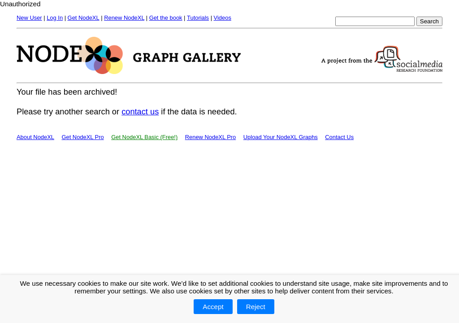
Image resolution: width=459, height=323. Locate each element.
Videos (222, 17)
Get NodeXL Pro (82, 137)
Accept (213, 306)
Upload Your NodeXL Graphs (280, 137)
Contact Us (339, 137)
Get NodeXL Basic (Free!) (144, 137)
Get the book (165, 17)
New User (29, 17)
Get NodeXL (84, 17)
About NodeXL (35, 137)
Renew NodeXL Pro (210, 137)
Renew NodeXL (124, 17)
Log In (55, 17)
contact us (140, 111)
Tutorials (198, 17)
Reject (255, 306)
